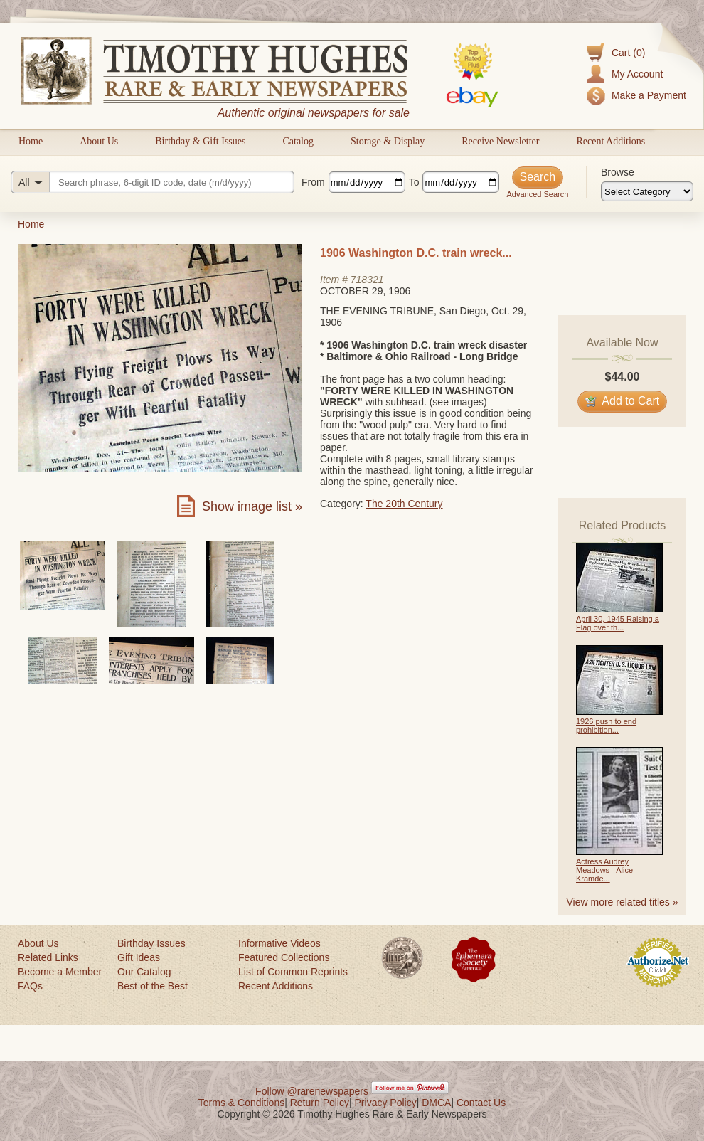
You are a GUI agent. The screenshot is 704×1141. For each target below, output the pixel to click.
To (414, 182)
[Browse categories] (647, 191)
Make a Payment (649, 95)
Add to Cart (622, 401)
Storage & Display (388, 141)
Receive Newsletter (500, 141)
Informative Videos (279, 943)
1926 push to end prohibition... (606, 725)
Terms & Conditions (241, 1102)
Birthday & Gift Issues (200, 141)
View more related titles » (622, 902)
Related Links (48, 957)
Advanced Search (537, 194)
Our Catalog (144, 971)
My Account (637, 74)
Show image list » (252, 506)
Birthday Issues (151, 943)
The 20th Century (404, 503)
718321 (367, 279)
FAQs (30, 986)
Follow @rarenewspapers (311, 1091)
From (313, 182)
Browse (617, 172)
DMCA (436, 1102)
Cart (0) (628, 52)
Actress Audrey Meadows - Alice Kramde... (604, 870)
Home (30, 141)
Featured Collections (283, 957)
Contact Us (481, 1102)
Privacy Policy (386, 1102)
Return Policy (319, 1102)
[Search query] (152, 182)
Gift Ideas (138, 957)
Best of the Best (152, 986)
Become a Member (60, 971)
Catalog (298, 141)
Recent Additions (610, 141)
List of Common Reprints (293, 971)
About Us (99, 141)
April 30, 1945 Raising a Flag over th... (617, 623)
